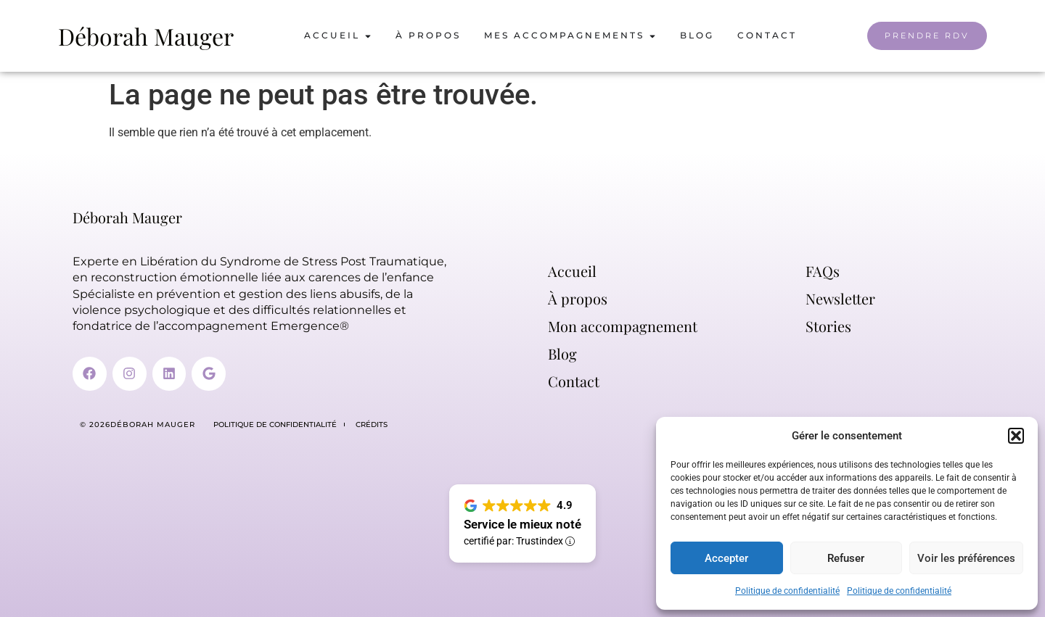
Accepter (726, 558)
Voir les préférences (966, 558)
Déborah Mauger (146, 35)
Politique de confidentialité (787, 591)
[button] (1016, 435)
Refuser (845, 558)
